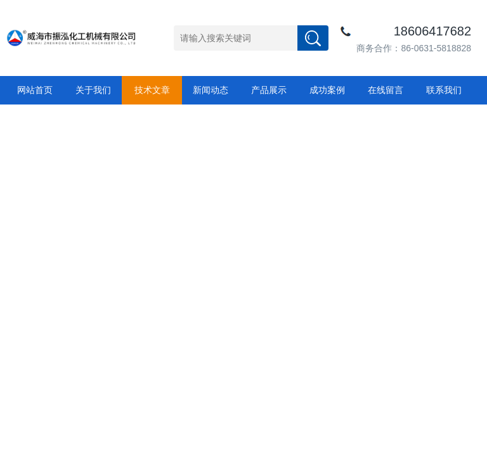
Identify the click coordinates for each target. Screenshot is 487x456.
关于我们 (93, 90)
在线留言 (385, 90)
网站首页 (35, 90)
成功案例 (327, 90)
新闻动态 (210, 90)
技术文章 (152, 90)
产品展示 (269, 90)
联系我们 (444, 90)
